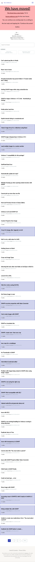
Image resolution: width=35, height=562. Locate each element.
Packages (17, 34)
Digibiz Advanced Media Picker (16, 37)
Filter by (3, 49)
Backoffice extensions (16, 36)
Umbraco (27, 553)
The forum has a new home (15, 13)
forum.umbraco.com (12, 16)
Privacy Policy (22, 550)
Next (25, 540)
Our (16, 32)
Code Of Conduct (13, 550)
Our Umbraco (7, 2)
